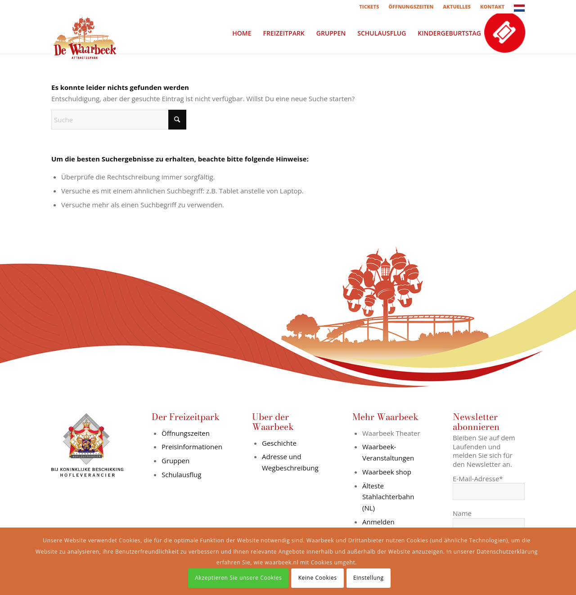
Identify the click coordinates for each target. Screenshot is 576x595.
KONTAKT (492, 6)
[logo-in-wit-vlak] (85, 33)
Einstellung (368, 578)
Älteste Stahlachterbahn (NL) (388, 497)
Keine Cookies (317, 578)
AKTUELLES (457, 6)
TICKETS (369, 6)
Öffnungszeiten (186, 433)
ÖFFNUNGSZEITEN (410, 6)
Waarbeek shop (386, 471)
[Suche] (118, 120)
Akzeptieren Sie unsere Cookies (238, 578)
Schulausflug (181, 474)
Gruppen (175, 460)
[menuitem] (369, 6)
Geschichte (279, 442)
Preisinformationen (192, 446)
